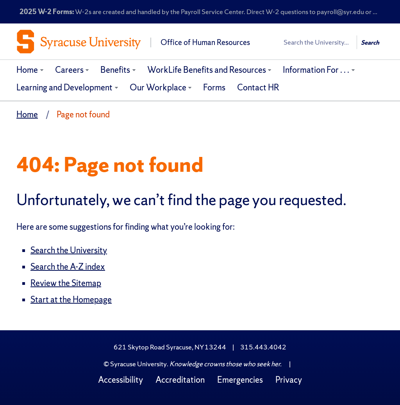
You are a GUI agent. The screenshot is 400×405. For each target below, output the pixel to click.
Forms (214, 87)
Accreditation (180, 379)
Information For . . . (316, 70)
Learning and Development (64, 87)
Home (27, 70)
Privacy (288, 379)
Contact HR (258, 87)
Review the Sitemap (65, 283)
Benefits (115, 70)
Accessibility (120, 379)
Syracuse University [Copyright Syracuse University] (138, 363)
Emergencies (240, 379)
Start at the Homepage (71, 299)
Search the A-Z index (67, 266)
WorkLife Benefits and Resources (206, 70)
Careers (69, 70)
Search (370, 42)
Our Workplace (158, 87)
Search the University (68, 250)
